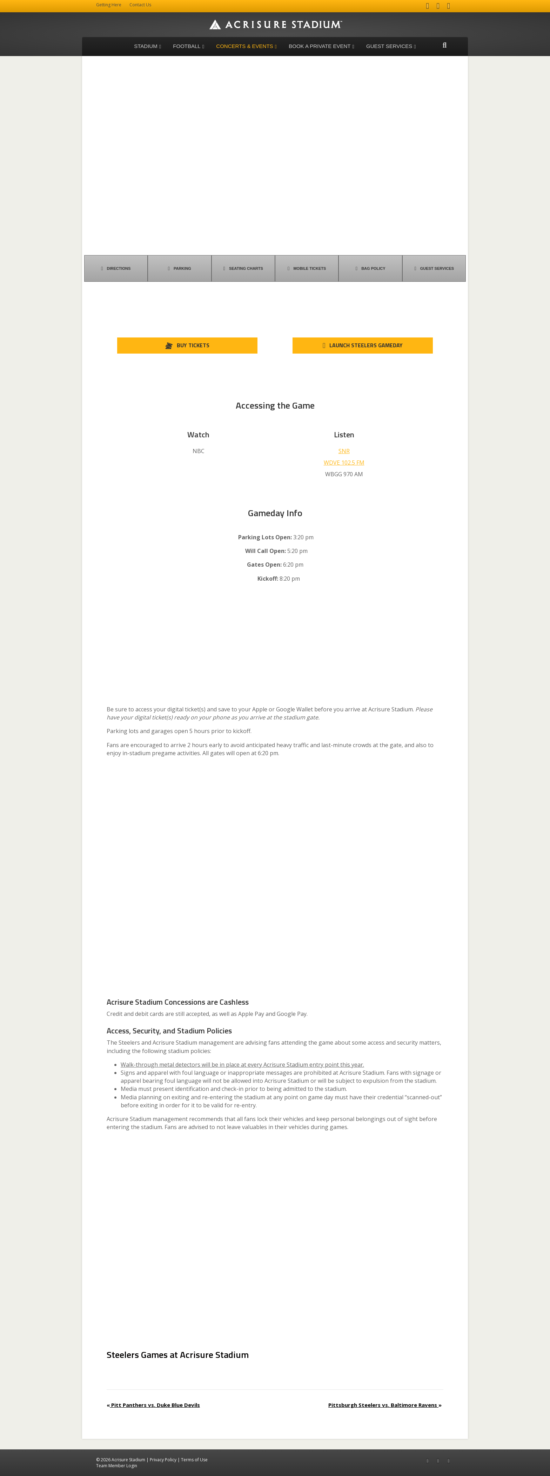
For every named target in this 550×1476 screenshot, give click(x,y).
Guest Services (389, 46)
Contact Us (140, 5)
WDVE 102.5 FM (344, 462)
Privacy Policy (163, 1460)
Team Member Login (116, 1466)
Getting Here (108, 5)
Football (186, 46)
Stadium (145, 46)
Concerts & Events (244, 46)
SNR (344, 451)
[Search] (444, 45)
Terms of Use (194, 1460)
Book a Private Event (319, 46)
